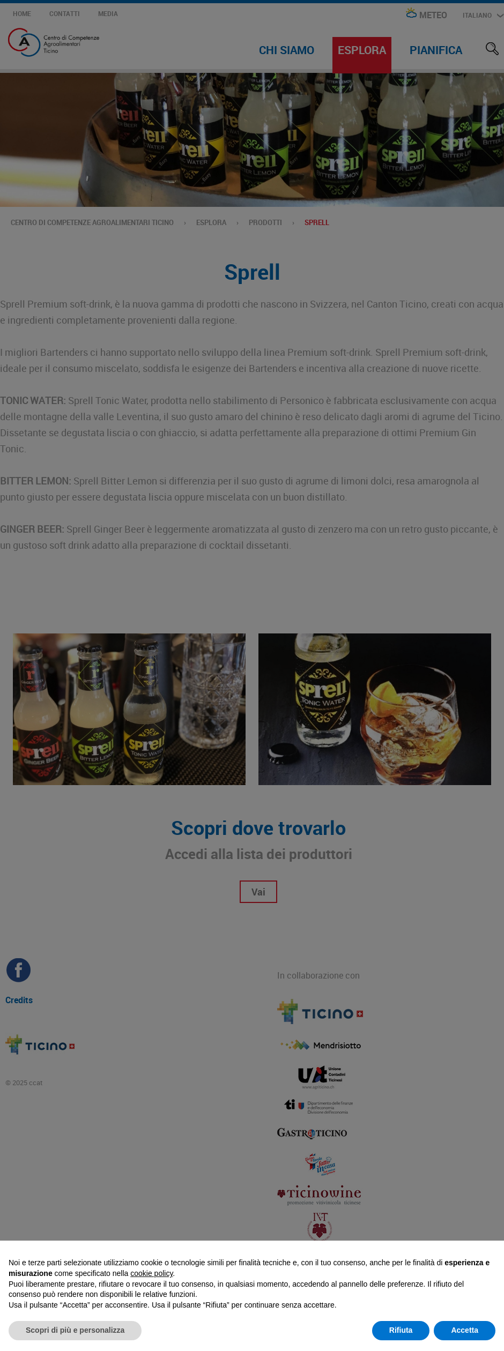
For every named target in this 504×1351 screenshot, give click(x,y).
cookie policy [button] (151, 1273)
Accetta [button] (464, 1330)
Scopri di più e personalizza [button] (75, 1330)
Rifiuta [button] (401, 1330)
